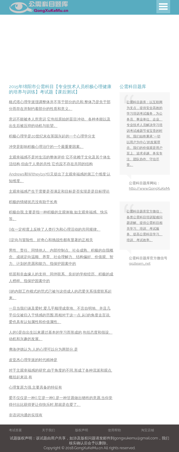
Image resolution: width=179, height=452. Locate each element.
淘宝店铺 (147, 430)
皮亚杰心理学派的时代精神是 (33, 360)
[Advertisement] (89, 47)
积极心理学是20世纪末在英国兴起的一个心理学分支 (52, 136)
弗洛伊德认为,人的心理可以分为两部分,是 (43, 349)
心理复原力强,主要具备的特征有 (35, 387)
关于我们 (48, 430)
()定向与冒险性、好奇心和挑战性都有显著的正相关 (51, 240)
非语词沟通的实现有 (25, 415)
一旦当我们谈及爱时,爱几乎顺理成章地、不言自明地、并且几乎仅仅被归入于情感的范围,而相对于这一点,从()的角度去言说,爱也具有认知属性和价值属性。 (59, 315)
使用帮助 (114, 430)
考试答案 (15, 430)
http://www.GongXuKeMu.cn (152, 188)
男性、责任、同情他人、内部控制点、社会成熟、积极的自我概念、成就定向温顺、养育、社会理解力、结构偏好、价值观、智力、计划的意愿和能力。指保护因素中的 (61, 257)
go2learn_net (139, 263)
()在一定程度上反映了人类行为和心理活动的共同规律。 (54, 229)
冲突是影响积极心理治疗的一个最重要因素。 (46, 146)
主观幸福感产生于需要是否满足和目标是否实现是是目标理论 (59, 191)
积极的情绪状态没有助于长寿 (33, 202)
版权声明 (81, 430)
